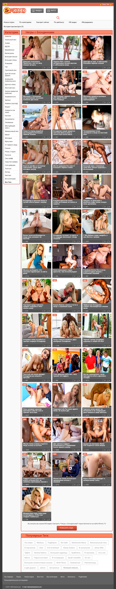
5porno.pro (17, 587)
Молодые (8, 138)
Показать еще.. (67, 528)
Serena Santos (40, 553)
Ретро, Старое (10, 152)
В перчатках (29, 548)
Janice (42, 568)
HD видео (73, 22)
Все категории (10, 179)
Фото (62, 577)
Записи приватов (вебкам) (11, 92)
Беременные (9, 50)
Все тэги (40, 577)
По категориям (25, 22)
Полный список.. (71, 568)
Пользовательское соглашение (16, 580)
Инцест (7, 107)
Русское (8, 155)
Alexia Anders (69, 548)
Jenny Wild (98, 548)
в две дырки (30, 568)
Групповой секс (11, 70)
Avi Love (101, 553)
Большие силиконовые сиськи (38, 563)
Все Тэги (8, 182)
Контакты (71, 577)
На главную (8, 577)
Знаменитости (10, 97)
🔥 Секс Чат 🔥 (106, 4)
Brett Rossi (61, 563)
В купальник (84, 548)
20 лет (87, 558)
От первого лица (11, 145)
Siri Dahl (64, 543)
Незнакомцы (90, 563)
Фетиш (7, 172)
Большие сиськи (11, 57)
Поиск (18, 577)
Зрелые (8, 100)
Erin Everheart (53, 548)
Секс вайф (9, 158)
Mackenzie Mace (79, 543)
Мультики (8, 141)
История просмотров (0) (13, 27)
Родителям (83, 577)
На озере (28, 543)
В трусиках (89, 553)
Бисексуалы (9, 53)
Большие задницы (59, 553)
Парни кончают (41, 558)
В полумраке (58, 558)
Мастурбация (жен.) (10, 127)
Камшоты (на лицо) (10, 111)
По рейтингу (59, 22)
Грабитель (75, 553)
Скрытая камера (11, 162)
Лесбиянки (9, 122)
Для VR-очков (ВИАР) (10, 75)
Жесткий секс (10, 88)
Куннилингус (9, 119)
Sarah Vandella (74, 558)
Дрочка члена (10, 84)
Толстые (8, 168)
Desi (41, 548)
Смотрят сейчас (42, 22)
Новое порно (9, 22)
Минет (7, 135)
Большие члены (11, 60)
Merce (27, 558)
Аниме (7, 43)
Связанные (75, 563)
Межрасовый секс (12, 131)
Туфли (27, 553)
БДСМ (7, 46)
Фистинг (8, 175)
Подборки (52, 543)
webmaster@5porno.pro (34, 587)
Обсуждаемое (87, 22)
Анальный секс (10, 40)
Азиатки (8, 36)
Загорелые (54, 568)
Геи (6, 67)
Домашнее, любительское (10, 80)
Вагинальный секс (98, 543)
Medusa (40, 543)
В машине (8, 63)
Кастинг (8, 116)
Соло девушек (10, 165)
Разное (7, 148)
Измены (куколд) (11, 103)
